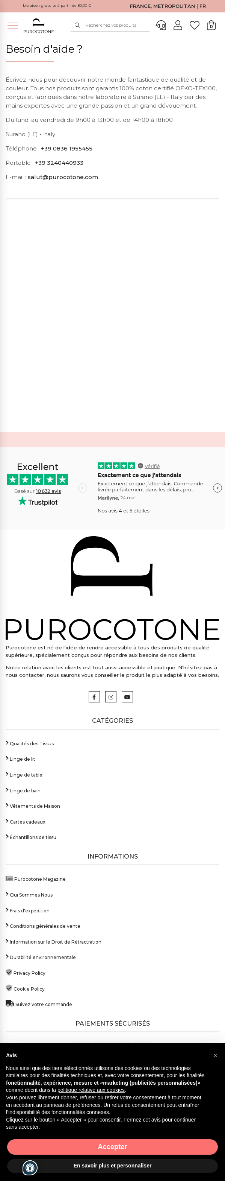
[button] (215, 1055)
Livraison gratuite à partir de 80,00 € (57, 5)
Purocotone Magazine (36, 878)
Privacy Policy (25, 972)
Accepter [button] (112, 1147)
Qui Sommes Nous (29, 894)
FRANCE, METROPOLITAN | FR (168, 6)
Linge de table (24, 774)
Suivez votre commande (39, 1003)
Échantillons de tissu (31, 836)
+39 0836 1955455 (66, 148)
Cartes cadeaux (25, 821)
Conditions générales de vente (43, 925)
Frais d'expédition (28, 909)
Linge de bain (23, 789)
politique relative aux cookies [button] (91, 1090)
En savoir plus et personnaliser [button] (113, 1166)
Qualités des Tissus (30, 742)
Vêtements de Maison (33, 805)
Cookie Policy (25, 988)
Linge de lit (20, 758)
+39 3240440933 (59, 162)
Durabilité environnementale (41, 956)
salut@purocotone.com (63, 177)
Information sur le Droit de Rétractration (53, 941)
